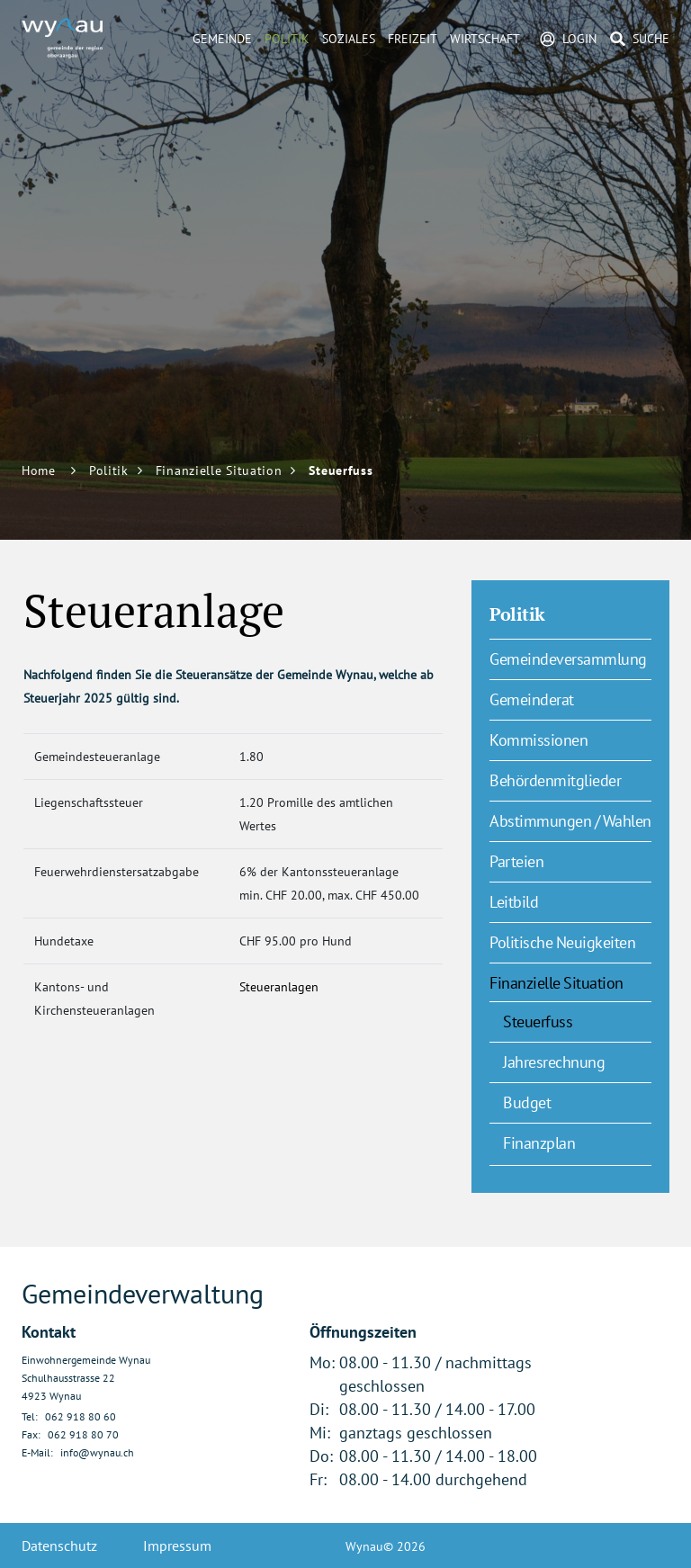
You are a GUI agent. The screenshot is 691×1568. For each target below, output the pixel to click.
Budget (527, 1102)
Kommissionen (538, 740)
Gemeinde (222, 39)
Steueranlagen (288, 987)
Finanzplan (539, 1143)
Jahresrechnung (554, 1062)
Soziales (348, 39)
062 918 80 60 (80, 1416)
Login (579, 39)
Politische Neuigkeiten (562, 942)
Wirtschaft (485, 39)
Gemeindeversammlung (568, 659)
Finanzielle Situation (556, 982)
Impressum (177, 1546)
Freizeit (412, 39)
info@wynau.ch (97, 1452)
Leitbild (513, 902)
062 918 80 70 (83, 1434)
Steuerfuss (577, 1021)
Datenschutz (59, 1546)
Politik (287, 39)
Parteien (516, 861)
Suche (651, 39)
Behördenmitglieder (555, 780)
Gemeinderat (531, 699)
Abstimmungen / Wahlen (570, 821)
